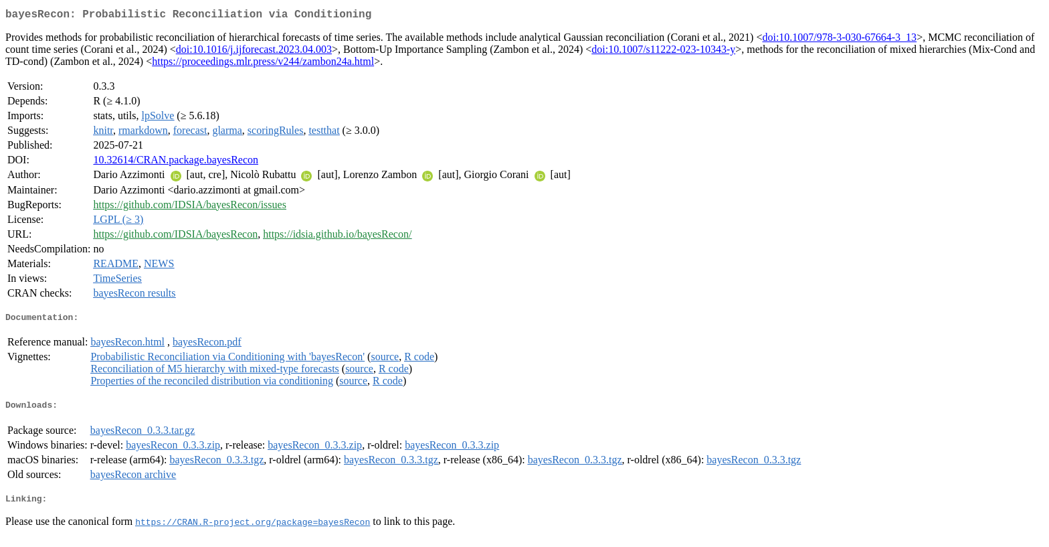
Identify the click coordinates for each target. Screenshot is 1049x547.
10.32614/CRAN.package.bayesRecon (175, 162)
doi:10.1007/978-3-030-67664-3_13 (839, 40)
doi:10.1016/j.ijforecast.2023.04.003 (254, 52)
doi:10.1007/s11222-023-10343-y (663, 52)
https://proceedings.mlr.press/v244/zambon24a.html (263, 64)
